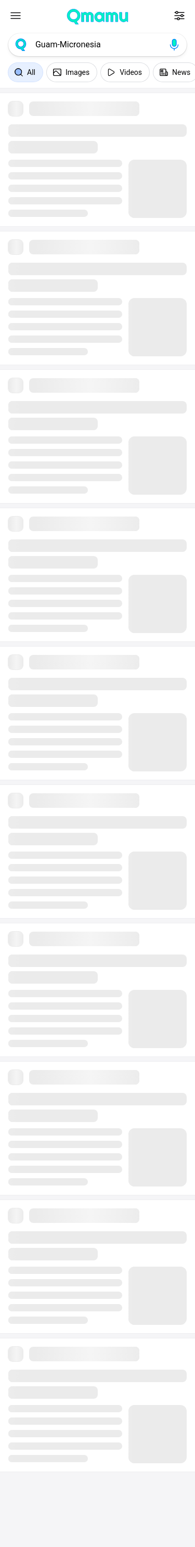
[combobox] (97, 44)
